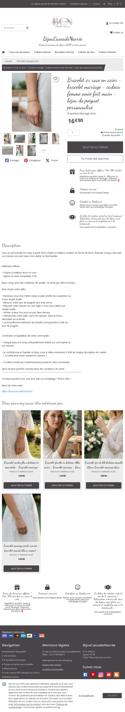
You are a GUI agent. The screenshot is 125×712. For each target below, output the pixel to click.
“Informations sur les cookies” (27, 704)
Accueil (8, 61)
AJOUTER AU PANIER (95, 147)
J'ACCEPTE (112, 695)
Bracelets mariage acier (28, 61)
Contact (96, 3)
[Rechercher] (27, 28)
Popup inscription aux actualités (17, 664)
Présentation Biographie (14, 651)
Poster (52, 160)
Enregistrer (32, 160)
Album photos (9, 668)
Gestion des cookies (51, 664)
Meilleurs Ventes (10, 677)
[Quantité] (73, 132)
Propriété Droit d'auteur (14, 660)
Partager (12, 160)
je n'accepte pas (86, 695)
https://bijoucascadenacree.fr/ (17, 391)
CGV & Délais (9, 655)
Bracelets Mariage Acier (81, 113)
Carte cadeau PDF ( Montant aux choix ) (21, 672)
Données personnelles (52, 669)
